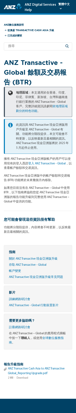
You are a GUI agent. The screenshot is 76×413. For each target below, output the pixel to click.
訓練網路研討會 (19, 299)
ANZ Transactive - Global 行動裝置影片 (34, 305)
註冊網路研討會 (19, 327)
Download (22, 378)
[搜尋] (38, 46)
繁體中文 (64, 4)
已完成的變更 (14, 35)
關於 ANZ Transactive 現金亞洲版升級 (33, 258)
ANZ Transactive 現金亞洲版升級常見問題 (36, 277)
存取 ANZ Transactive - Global (27, 265)
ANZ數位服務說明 (14, 24)
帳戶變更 (15, 271)
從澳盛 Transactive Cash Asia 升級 (30, 30)
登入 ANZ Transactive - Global (47, 163)
